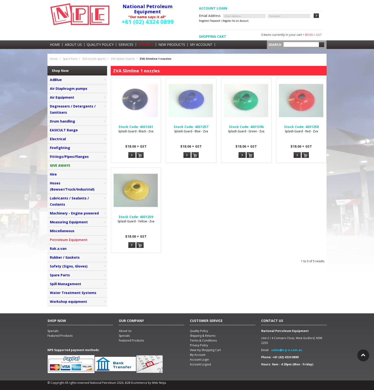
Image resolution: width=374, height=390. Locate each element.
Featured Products (131, 340)
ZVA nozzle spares (94, 58)
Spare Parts (70, 58)
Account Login (199, 360)
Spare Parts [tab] (60, 275)
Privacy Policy (199, 345)
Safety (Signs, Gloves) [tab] (69, 266)
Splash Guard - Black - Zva (135, 131)
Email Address (210, 15)
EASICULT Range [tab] (64, 130)
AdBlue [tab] (56, 79)
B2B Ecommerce (136, 383)
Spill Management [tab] (65, 284)
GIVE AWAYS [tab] (60, 165)
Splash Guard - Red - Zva (301, 131)
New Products (171, 44)
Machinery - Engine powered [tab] (74, 213)
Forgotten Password (209, 21)
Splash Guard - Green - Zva (246, 131)
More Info (131, 155)
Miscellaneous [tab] (62, 231)
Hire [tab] (53, 174)
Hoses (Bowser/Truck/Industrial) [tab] (72, 186)
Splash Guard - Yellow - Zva (136, 221)
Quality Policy (100, 44)
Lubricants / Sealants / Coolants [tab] (69, 201)
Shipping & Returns (202, 336)
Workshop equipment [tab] (68, 301)
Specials (145, 44)
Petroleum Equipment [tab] (69, 239)
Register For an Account (236, 21)
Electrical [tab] (58, 139)
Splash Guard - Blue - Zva (191, 131)
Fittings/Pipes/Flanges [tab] (69, 156)
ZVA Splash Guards (123, 58)
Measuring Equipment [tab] (69, 222)
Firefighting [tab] (60, 147)
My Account (201, 44)
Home (55, 44)
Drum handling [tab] (62, 121)
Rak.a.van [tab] (58, 248)
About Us (73, 44)
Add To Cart (140, 155)
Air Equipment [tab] (62, 97)
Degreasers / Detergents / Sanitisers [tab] (73, 109)
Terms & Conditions (203, 340)
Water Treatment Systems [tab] (73, 292)
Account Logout (200, 364)
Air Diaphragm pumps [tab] (68, 88)
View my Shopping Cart (205, 350)
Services (126, 44)
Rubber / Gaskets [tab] (65, 257)
